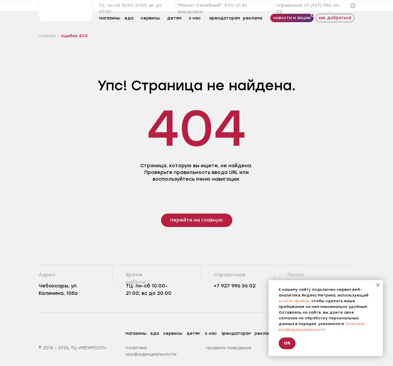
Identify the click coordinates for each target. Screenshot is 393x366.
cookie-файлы (294, 301)
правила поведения (228, 348)
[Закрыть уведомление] (378, 285)
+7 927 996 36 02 (234, 286)
